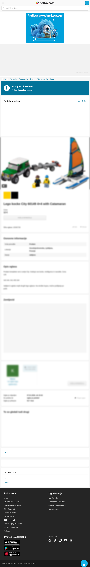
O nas (6, 498)
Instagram (60, 540)
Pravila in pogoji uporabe (13, 524)
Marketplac (13, 79)
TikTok (55, 540)
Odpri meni (3, 3)
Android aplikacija (12, 548)
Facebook (50, 540)
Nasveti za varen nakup (12, 505)
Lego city (7, 482)
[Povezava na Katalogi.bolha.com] (45, 28)
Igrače (32, 79)
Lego (5, 478)
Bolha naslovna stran (45, 3)
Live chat (84, 563)
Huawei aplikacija (12, 554)
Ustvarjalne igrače (42, 79)
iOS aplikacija (12, 542)
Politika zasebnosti (11, 527)
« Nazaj (6, 452)
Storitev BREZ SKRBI (12, 502)
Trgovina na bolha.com (57, 502)
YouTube (65, 540)
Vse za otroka (23, 79)
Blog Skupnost (9, 509)
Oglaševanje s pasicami (57, 505)
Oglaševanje (53, 498)
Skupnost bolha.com (71, 540)
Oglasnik (5, 79)
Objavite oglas (54, 509)
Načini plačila (9, 516)
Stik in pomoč (9, 520)
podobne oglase (25, 90)
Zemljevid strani (10, 513)
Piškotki (7, 531)
